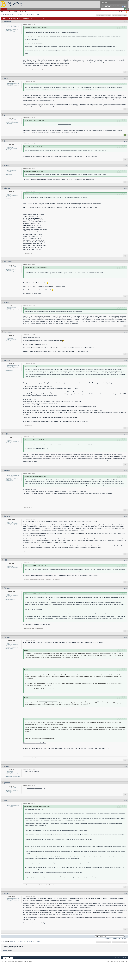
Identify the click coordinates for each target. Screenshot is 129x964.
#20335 (125, 588)
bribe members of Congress (64, 124)
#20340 (125, 893)
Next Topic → (124, 938)
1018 (28, 14)
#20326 (125, 188)
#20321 (125, 21)
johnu (6, 78)
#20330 (125, 360)
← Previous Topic (107, 938)
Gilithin (6, 165)
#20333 (125, 516)
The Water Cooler (24, 11)
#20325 (125, 165)
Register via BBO (107, 6)
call (98, 701)
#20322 (125, 78)
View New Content (120, 11)
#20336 (125, 637)
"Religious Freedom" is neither (31, 771)
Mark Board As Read (28, 961)
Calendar (16, 9)
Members (9, 9)
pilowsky (7, 188)
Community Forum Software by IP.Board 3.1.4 (117, 961)
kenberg (7, 516)
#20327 (125, 261)
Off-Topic (16, 11)
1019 (32, 14)
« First (11, 14)
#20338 (125, 782)
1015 (18, 14)
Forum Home (11, 961)
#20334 (125, 560)
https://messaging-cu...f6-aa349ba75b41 (34, 809)
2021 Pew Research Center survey (48, 701)
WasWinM (5, 950)
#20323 (125, 115)
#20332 (125, 470)
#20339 (125, 800)
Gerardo (7, 766)
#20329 (125, 332)
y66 (5, 560)
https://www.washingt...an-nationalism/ (34, 743)
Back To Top (4, 961)
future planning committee (34, 788)
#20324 (125, 141)
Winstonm (7, 21)
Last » (38, 14)
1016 (21, 14)
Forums (4, 9)
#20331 (125, 434)
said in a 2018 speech (35, 683)
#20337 (125, 766)
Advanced (127, 9)
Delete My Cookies (19, 961)
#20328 (125, 302)
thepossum (8, 262)
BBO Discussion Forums (7, 11)
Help (124, 6)
